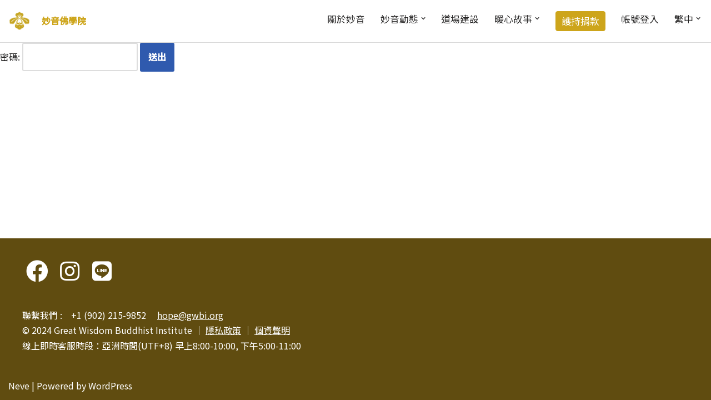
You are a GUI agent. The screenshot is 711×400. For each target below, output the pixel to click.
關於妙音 (346, 19)
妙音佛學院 (64, 20)
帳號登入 (640, 19)
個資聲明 (272, 330)
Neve (18, 385)
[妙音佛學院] (19, 21)
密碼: (69, 57)
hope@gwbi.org (190, 315)
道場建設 (460, 19)
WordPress (110, 385)
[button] (423, 18)
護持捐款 (580, 21)
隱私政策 (223, 330)
